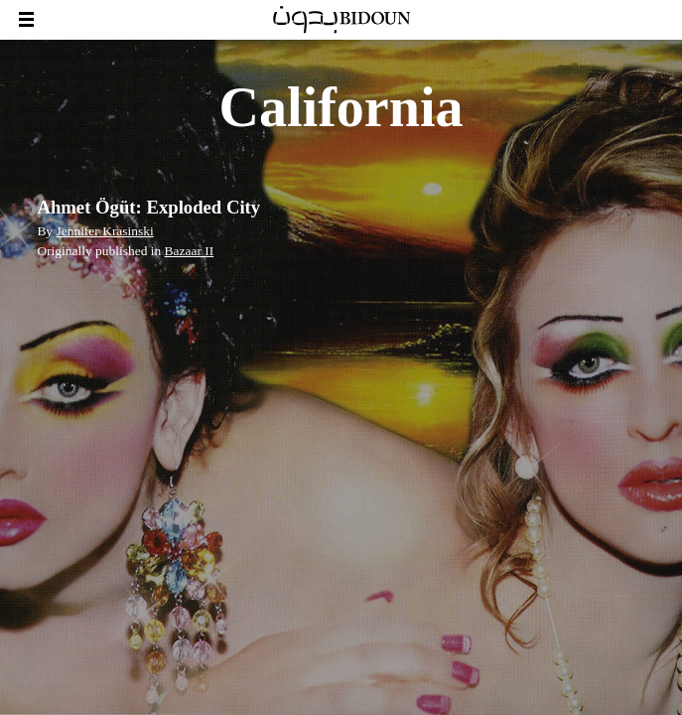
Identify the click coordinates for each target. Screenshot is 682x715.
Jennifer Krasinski (104, 230)
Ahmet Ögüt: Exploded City (148, 207)
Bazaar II (189, 250)
